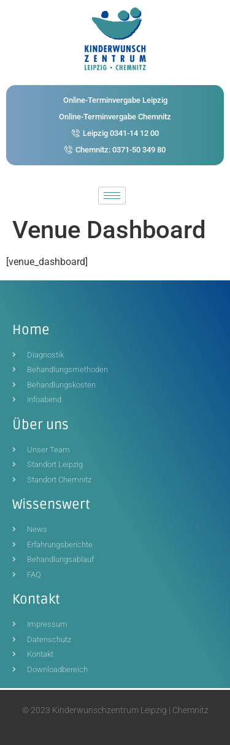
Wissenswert (51, 504)
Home (31, 330)
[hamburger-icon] (112, 195)
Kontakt (36, 599)
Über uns (40, 425)
